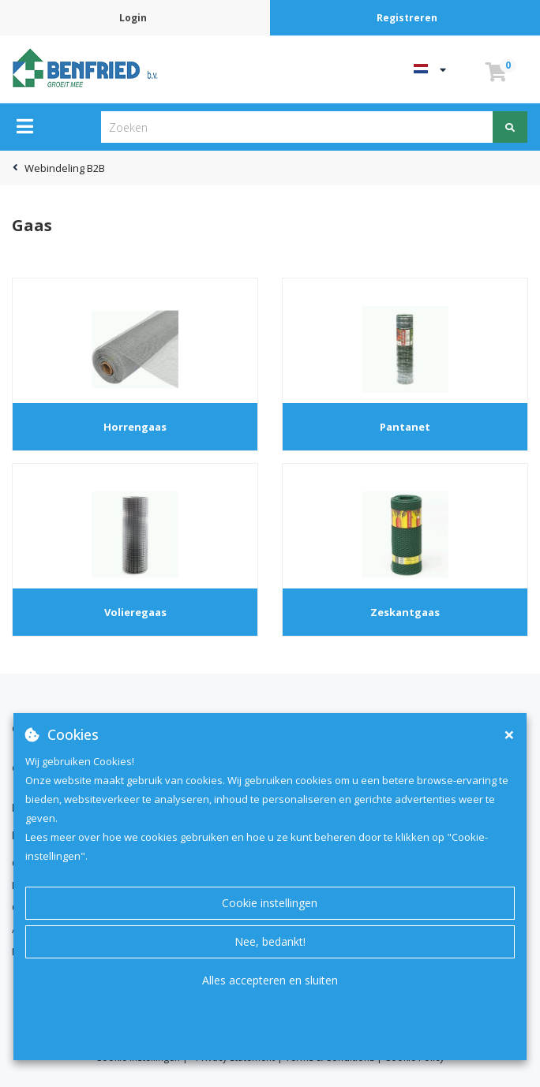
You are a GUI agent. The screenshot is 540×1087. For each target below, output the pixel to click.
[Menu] (25, 126)
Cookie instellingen (269, 902)
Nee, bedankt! (270, 941)
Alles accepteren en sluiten (270, 980)
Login (133, 17)
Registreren (407, 17)
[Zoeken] (510, 127)
